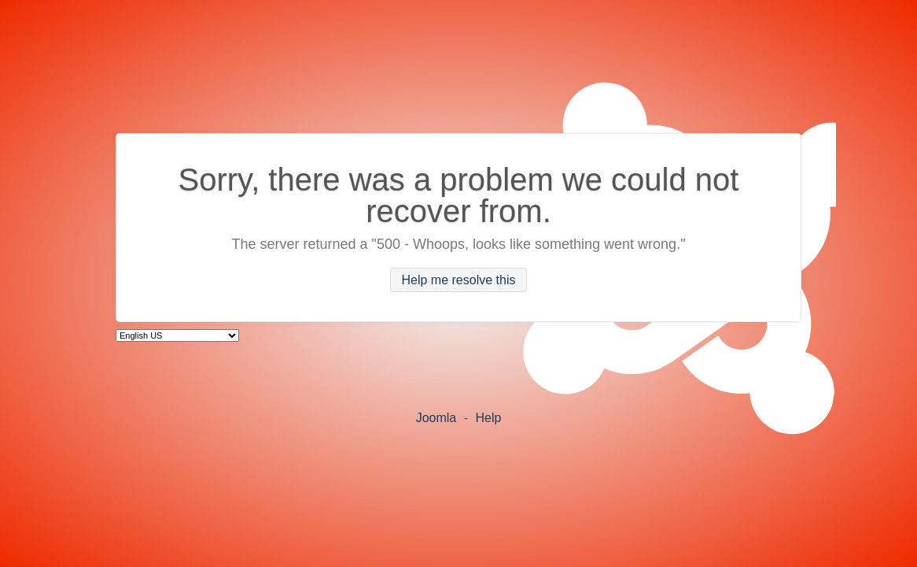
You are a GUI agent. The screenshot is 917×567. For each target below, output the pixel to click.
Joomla (436, 417)
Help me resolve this (459, 280)
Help (488, 417)
